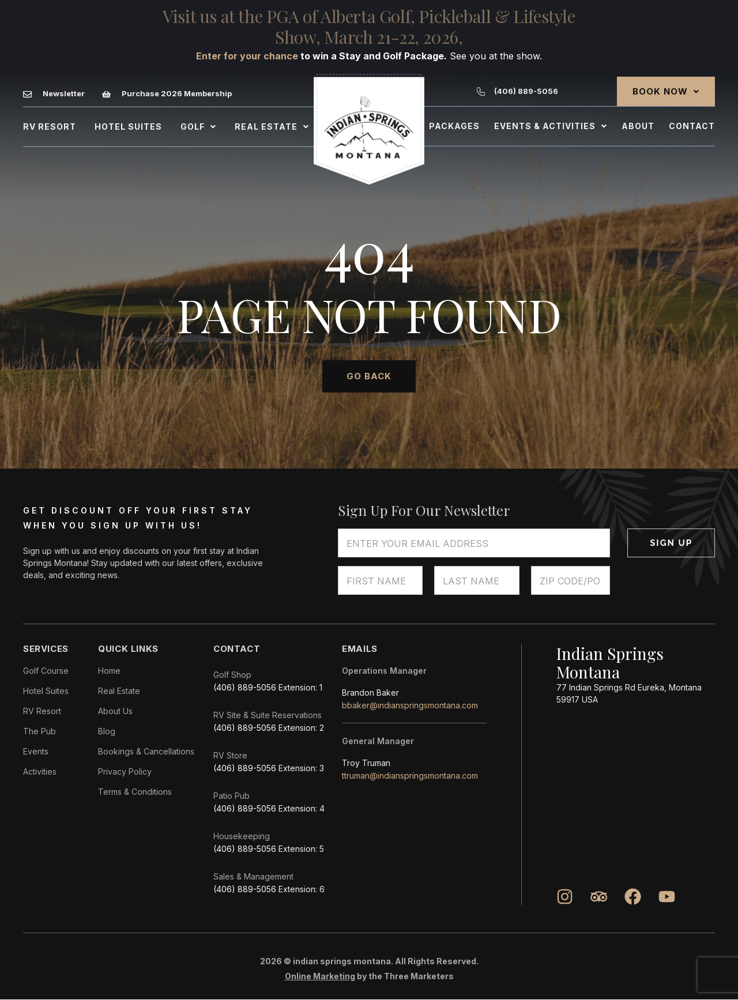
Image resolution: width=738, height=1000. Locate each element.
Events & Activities (550, 126)
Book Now (665, 91)
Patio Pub (231, 796)
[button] (198, 126)
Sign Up (671, 543)
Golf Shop (232, 675)
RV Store (230, 755)
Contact (692, 126)
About (638, 126)
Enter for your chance (247, 56)
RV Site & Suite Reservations (267, 715)
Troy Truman (366, 763)
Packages (454, 126)
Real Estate (272, 126)
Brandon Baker (370, 692)
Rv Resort (49, 126)
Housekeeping (241, 836)
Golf (198, 126)
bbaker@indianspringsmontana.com (410, 705)
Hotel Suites (128, 126)
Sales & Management (253, 876)
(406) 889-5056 (244, 687)
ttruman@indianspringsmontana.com (410, 775)
